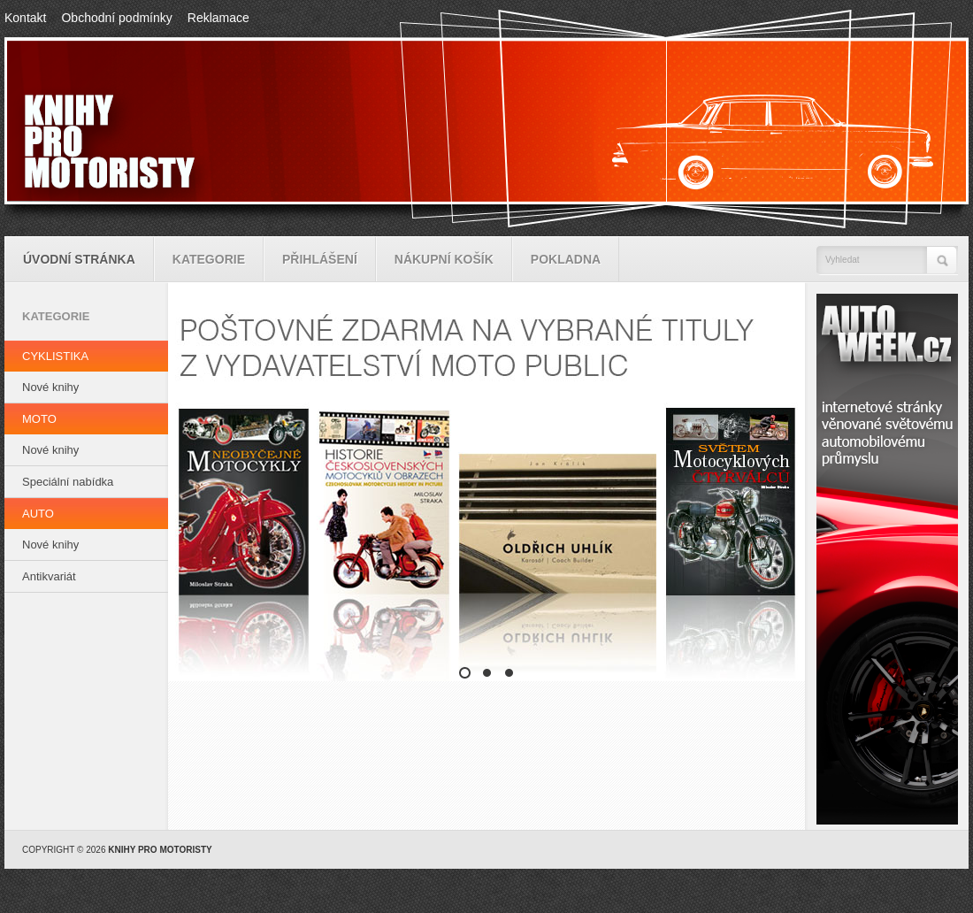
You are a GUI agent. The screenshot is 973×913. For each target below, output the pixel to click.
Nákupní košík (444, 259)
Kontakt (25, 18)
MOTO (39, 419)
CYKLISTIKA (55, 356)
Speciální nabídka (67, 481)
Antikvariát (49, 576)
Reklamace (218, 18)
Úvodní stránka (79, 259)
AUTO (38, 513)
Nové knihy (50, 387)
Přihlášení (319, 259)
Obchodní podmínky (116, 18)
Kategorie (208, 259)
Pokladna (566, 259)
